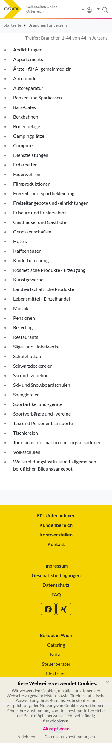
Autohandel (25, 78)
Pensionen (24, 318)
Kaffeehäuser (27, 251)
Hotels (20, 241)
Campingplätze (28, 136)
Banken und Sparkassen (37, 97)
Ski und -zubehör (30, 375)
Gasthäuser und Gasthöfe (39, 222)
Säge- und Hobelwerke (36, 346)
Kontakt (56, 544)
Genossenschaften (32, 231)
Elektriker (56, 673)
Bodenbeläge (26, 126)
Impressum (56, 565)
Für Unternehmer (56, 515)
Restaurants (25, 337)
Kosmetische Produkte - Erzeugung (49, 270)
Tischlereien (25, 433)
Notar (56, 654)
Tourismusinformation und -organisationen (57, 442)
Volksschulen (26, 452)
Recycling (23, 327)
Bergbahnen (25, 116)
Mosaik (20, 308)
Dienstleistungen (30, 155)
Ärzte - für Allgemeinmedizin (42, 69)
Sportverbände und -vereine (42, 413)
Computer (23, 145)
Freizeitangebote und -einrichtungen (50, 203)
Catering (56, 645)
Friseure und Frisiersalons (39, 212)
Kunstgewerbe (28, 279)
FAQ (56, 594)
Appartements (28, 59)
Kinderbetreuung (31, 260)
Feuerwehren (26, 174)
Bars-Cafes (24, 107)
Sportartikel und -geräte (37, 404)
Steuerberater (56, 664)
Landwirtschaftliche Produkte (43, 289)
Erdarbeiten (25, 164)
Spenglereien (26, 394)
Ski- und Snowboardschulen (41, 385)
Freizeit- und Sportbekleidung (43, 193)
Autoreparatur (28, 88)
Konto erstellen (56, 534)
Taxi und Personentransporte (43, 423)
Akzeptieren (56, 728)
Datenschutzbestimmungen (69, 736)
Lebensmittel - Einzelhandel (41, 298)
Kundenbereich (56, 525)
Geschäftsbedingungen (56, 575)
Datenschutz (56, 585)
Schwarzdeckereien (33, 366)
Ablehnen (26, 736)
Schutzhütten (27, 356)
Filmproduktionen (31, 183)
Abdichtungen (27, 49)
